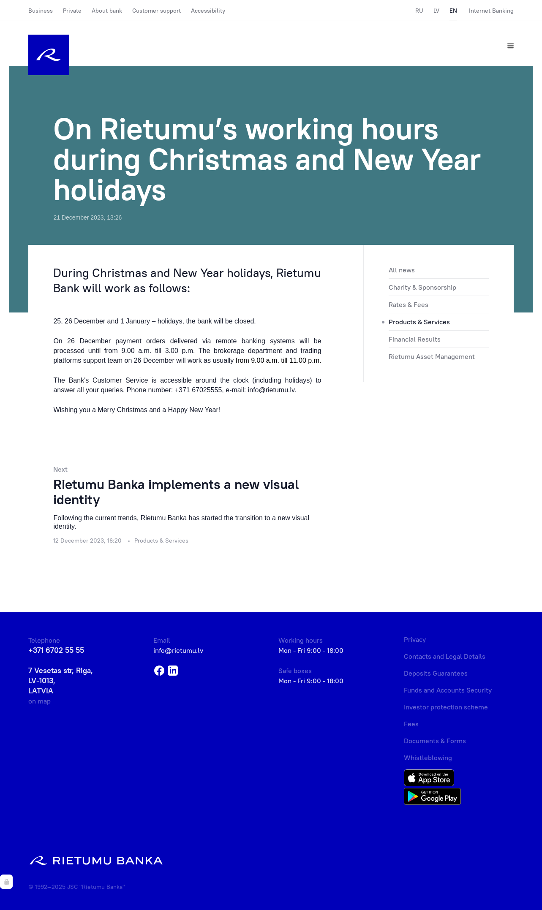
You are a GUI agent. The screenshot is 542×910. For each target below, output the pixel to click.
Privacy (415, 639)
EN (453, 10)
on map (39, 701)
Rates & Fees (408, 304)
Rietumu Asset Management (432, 356)
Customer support (156, 10)
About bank (107, 10)
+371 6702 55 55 (56, 650)
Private (72, 10)
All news (402, 270)
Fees (411, 724)
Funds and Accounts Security (448, 690)
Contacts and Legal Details (444, 656)
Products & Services (419, 322)
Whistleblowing (428, 757)
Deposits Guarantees (436, 673)
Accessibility (208, 10)
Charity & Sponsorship (422, 287)
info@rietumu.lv (178, 650)
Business (40, 10)
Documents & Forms (435, 740)
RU (419, 10)
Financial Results (415, 339)
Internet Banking (491, 10)
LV (436, 10)
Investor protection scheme (446, 707)
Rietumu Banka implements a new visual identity (176, 491)
